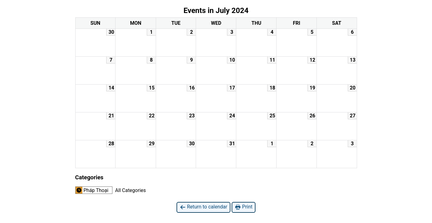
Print (243, 207)
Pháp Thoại (92, 190)
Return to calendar (203, 207)
